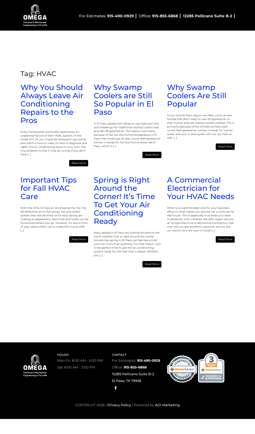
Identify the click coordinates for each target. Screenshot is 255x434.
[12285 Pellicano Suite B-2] (208, 16)
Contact (197, 37)
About (62, 37)
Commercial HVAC (124, 37)
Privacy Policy (119, 405)
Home (46, 37)
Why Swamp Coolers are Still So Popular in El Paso (124, 100)
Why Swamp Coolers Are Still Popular (196, 95)
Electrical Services (157, 37)
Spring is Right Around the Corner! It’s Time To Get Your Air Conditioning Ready (124, 200)
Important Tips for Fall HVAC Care (48, 188)
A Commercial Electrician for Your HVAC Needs (200, 188)
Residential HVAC (89, 37)
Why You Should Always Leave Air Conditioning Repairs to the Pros (51, 104)
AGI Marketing (167, 405)
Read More (79, 163)
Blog (180, 37)
